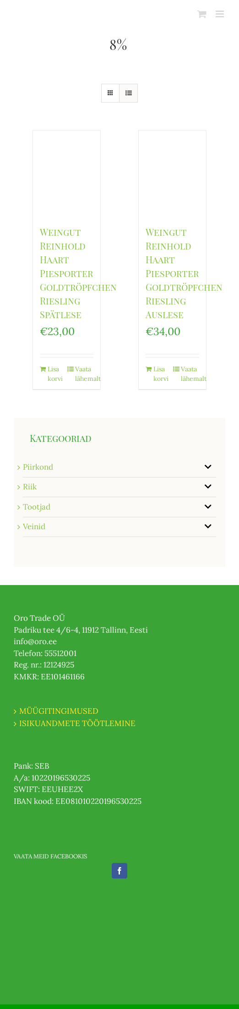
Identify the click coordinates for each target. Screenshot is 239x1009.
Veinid (34, 526)
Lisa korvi (55, 374)
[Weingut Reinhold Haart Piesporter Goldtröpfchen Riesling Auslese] (172, 173)
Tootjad (36, 507)
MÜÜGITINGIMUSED (58, 711)
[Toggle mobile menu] (220, 14)
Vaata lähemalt (84, 374)
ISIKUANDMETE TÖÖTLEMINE (77, 723)
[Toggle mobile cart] (201, 14)
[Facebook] (119, 871)
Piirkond (38, 467)
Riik (30, 487)
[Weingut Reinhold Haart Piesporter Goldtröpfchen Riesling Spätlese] (66, 173)
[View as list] (128, 93)
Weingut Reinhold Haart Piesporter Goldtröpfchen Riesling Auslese (184, 273)
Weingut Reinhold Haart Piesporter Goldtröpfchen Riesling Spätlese (78, 273)
